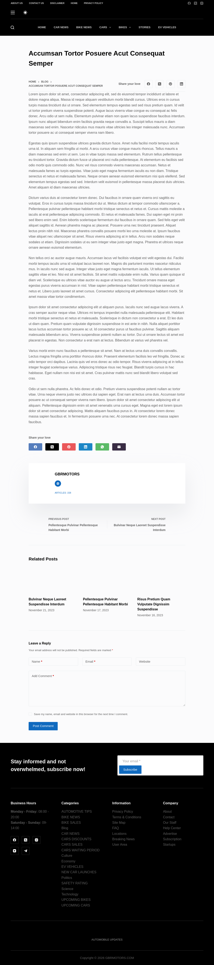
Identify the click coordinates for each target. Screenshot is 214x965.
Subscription (172, 839)
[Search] (12, 27)
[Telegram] (26, 851)
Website (144, 661)
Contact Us (36, 3)
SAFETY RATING (74, 883)
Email (90, 661)
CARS (105, 27)
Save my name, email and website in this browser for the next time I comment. (81, 714)
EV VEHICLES (167, 27)
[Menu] (13, 12)
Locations (119, 833)
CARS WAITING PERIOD (80, 850)
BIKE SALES (71, 822)
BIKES (125, 27)
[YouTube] (15, 851)
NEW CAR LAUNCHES (78, 872)
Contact (169, 817)
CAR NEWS (61, 27)
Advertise (170, 833)
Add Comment (43, 676)
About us (17, 3)
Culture (66, 855)
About (167, 811)
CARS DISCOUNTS (76, 839)
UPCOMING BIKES (76, 899)
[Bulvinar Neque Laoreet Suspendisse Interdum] (53, 578)
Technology (69, 894)
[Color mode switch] (25, 12)
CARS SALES (71, 844)
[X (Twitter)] (195, 3)
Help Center (172, 828)
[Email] (119, 447)
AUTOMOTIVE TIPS (76, 811)
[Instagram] (201, 3)
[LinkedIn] (182, 84)
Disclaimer (57, 3)
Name (37, 661)
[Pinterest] (171, 84)
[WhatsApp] (102, 447)
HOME (42, 27)
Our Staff (169, 822)
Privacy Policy (93, 3)
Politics (66, 878)
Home (74, 3)
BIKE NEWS (84, 27)
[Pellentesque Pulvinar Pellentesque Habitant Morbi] (107, 578)
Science (67, 889)
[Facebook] (189, 3)
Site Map (118, 822)
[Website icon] (58, 483)
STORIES (144, 27)
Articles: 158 (63, 492)
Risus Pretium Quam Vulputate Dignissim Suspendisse (153, 604)
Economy (68, 861)
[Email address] (160, 761)
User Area (119, 844)
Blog (64, 828)
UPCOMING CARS (75, 905)
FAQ (115, 828)
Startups (169, 844)
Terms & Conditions (126, 817)
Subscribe (130, 769)
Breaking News (123, 839)
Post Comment (43, 726)
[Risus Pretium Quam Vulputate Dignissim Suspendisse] (161, 578)
